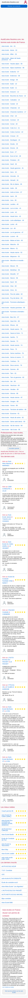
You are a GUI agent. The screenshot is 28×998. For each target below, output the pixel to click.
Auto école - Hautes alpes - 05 (12, 64)
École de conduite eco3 (10, 882)
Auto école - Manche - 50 (10, 244)
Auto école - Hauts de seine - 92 (13, 417)
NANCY (5, 583)
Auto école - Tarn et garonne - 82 (13, 377)
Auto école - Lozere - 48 (10, 236)
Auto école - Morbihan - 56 (11, 270)
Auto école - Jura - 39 (9, 200)
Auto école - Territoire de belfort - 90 (14, 409)
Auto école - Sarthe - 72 (10, 337)
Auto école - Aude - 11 (9, 88)
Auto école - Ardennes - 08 (11, 76)
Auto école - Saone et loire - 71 (12, 333)
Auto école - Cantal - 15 (10, 104)
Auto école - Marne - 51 (10, 248)
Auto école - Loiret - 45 (9, 224)
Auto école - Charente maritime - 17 (14, 112)
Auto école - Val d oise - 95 (11, 429)
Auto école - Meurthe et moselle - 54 (13, 261)
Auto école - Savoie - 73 (10, 341)
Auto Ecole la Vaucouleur (6, 844)
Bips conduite (6, 898)
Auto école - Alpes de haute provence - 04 (11, 59)
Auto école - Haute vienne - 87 (12, 397)
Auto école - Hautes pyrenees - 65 (13, 307)
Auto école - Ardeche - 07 (10, 72)
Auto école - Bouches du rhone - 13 (14, 96)
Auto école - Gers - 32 (9, 172)
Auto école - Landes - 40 (10, 204)
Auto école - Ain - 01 (9, 46)
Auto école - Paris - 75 (9, 349)
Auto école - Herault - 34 (10, 180)
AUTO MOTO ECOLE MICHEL (12, 894)
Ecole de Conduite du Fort (8, 839)
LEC (3, 874)
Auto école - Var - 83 (9, 381)
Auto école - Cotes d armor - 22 (12, 132)
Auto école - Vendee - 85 (10, 389)
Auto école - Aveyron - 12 (10, 92)
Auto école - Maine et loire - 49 (12, 240)
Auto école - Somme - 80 (10, 369)
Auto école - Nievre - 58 (10, 278)
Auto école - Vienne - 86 (10, 393)
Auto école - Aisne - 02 (9, 50)
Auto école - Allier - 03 (9, 54)
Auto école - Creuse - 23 (10, 136)
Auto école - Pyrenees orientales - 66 (13, 312)
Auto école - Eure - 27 (9, 152)
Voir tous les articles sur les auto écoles (14, 991)
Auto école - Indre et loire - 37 (12, 192)
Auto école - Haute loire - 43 (11, 216)
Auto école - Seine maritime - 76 (13, 353)
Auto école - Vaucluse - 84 (11, 385)
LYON (8, 711)
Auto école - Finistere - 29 (10, 160)
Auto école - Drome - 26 (10, 148)
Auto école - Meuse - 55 (10, 266)
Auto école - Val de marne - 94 (12, 425)
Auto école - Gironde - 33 (10, 176)
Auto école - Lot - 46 (9, 228)
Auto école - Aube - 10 (9, 84)
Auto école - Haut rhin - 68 (11, 321)
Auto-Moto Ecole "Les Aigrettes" (12, 886)
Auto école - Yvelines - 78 (10, 361)
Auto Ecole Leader (8, 853)
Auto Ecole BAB (7, 902)
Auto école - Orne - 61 (9, 290)
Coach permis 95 (7, 811)
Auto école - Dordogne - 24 (11, 140)
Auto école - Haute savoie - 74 (12, 345)
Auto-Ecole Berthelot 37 (7, 709)
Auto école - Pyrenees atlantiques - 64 (14, 302)
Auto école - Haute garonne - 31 (13, 168)
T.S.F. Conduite (7, 870)
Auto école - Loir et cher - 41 (11, 208)
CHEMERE (6, 614)
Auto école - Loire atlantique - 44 (13, 220)
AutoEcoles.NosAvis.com (10, 2)
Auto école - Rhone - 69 (10, 325)
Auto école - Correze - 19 (10, 120)
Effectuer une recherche (14, 6)
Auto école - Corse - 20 (10, 124)
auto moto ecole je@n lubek (7, 858)
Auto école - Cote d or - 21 (11, 128)
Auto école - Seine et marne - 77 (13, 357)
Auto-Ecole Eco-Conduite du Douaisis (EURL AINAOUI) (7, 823)
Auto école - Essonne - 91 (10, 413)
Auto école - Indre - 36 (9, 188)
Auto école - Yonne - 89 (10, 405)
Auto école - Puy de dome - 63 (12, 298)
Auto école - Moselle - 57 (10, 274)
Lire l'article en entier (8, 987)
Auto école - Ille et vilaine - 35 (12, 184)
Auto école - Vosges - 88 (10, 401)
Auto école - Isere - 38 (9, 196)
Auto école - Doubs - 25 (10, 144)
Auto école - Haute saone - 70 (12, 329)
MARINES (5, 465)
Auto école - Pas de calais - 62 (12, 294)
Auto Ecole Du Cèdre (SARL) (7, 544)
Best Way (5, 849)
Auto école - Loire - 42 (9, 212)
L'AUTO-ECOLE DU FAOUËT (8, 660)
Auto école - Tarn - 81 (9, 373)
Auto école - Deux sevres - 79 (12, 365)
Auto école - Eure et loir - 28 (11, 156)
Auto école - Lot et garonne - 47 (12, 232)
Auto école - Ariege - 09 (10, 80)
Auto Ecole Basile (8, 834)
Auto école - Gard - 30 (9, 164)
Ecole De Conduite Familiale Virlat (8, 579)
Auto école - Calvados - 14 (11, 100)
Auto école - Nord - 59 (9, 282)
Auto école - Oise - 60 (9, 286)
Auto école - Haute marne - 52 (12, 252)
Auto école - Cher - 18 (9, 116)
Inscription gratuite (14, 448)
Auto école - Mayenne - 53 (11, 256)
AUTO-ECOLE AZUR (9, 866)
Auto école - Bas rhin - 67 (10, 317)
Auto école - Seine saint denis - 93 (13, 421)
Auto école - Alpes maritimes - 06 (13, 68)
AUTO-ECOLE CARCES (7, 829)
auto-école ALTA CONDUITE (11, 878)
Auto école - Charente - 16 (11, 108)
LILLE (4, 491)
